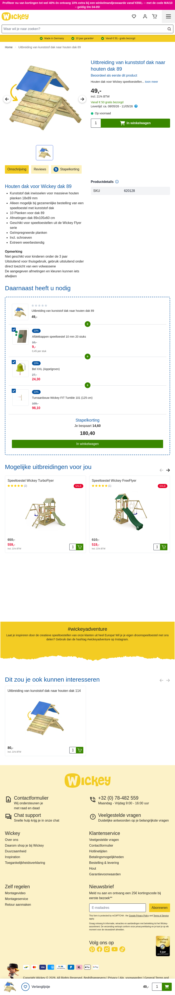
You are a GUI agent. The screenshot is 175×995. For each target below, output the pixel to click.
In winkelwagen (87, 444)
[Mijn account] (145, 16)
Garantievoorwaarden (105, 874)
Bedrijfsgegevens (95, 977)
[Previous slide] (161, 470)
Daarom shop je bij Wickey (24, 845)
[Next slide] (168, 470)
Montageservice (16, 899)
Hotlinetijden (98, 851)
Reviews (40, 169)
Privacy (113, 977)
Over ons (11, 839)
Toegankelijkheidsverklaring (25, 862)
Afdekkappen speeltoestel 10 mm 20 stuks (59, 336)
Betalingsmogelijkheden (106, 857)
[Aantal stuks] (72, 547)
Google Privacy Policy (139, 916)
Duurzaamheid (15, 851)
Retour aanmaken (18, 904)
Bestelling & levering (104, 862)
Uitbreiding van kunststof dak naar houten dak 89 (49, 47)
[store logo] (15, 16)
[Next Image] (82, 99)
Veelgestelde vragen (104, 839)
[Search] (169, 29)
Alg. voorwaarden (131, 977)
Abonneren (160, 907)
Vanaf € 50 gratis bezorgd (107, 102)
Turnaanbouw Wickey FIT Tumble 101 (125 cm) (62, 397)
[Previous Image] (7, 99)
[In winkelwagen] (79, 547)
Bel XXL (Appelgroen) (46, 369)
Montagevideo (15, 893)
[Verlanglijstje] (35, 987)
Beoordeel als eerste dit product (114, 75)
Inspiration (12, 857)
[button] (24, 589)
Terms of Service (161, 916)
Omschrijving (16, 169)
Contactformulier (101, 845)
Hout (92, 868)
